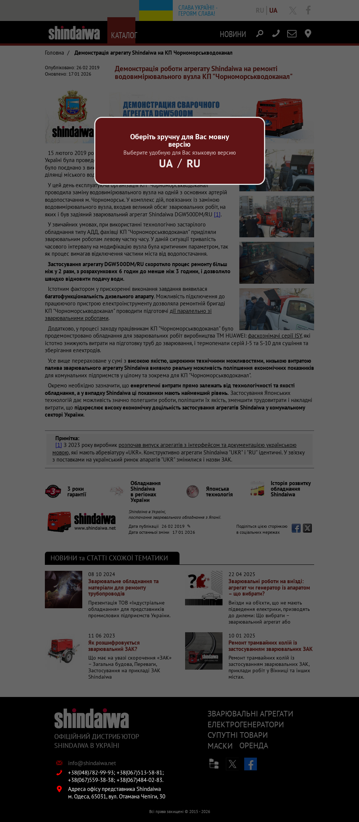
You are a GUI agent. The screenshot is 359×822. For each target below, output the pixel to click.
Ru (193, 163)
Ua (166, 163)
